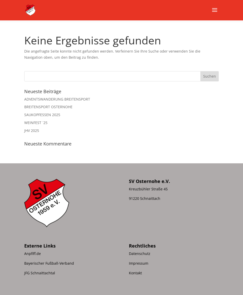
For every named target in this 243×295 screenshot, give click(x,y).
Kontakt (135, 273)
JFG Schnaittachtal (39, 273)
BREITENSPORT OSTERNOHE (48, 106)
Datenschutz (139, 253)
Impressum (138, 263)
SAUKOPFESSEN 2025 (42, 114)
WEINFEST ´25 (35, 122)
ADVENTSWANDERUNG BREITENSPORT (57, 99)
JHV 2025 (31, 130)
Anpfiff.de (32, 253)
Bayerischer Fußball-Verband (49, 263)
